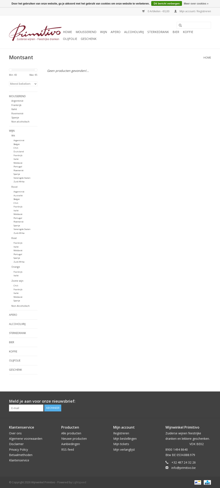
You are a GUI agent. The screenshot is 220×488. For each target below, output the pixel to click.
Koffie (188, 32)
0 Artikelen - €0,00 (156, 11)
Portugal (18, 166)
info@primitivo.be (183, 468)
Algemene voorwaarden (25, 439)
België (17, 144)
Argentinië (17, 100)
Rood (14, 186)
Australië (18, 195)
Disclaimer (16, 444)
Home (67, 32)
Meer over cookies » (196, 3)
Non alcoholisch (20, 121)
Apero (116, 32)
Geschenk (88, 39)
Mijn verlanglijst (124, 449)
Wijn (103, 32)
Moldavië (18, 163)
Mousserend (86, 32)
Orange (15, 266)
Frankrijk (16, 105)
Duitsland (19, 151)
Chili (16, 148)
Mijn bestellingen (125, 439)
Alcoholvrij (134, 32)
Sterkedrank (158, 32)
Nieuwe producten (74, 439)
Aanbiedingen (70, 444)
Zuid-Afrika (19, 181)
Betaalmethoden (20, 455)
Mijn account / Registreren (192, 11)
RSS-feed (67, 449)
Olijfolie (70, 39)
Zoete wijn (17, 280)
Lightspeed (79, 482)
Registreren (121, 433)
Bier (176, 32)
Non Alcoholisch (20, 305)
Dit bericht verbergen (167, 3)
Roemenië (17, 113)
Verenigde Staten (22, 178)
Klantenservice (19, 460)
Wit (13, 135)
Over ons (15, 433)
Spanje (15, 117)
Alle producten (71, 433)
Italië (14, 109)
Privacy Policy (18, 449)
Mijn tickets (121, 444)
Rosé (14, 238)
